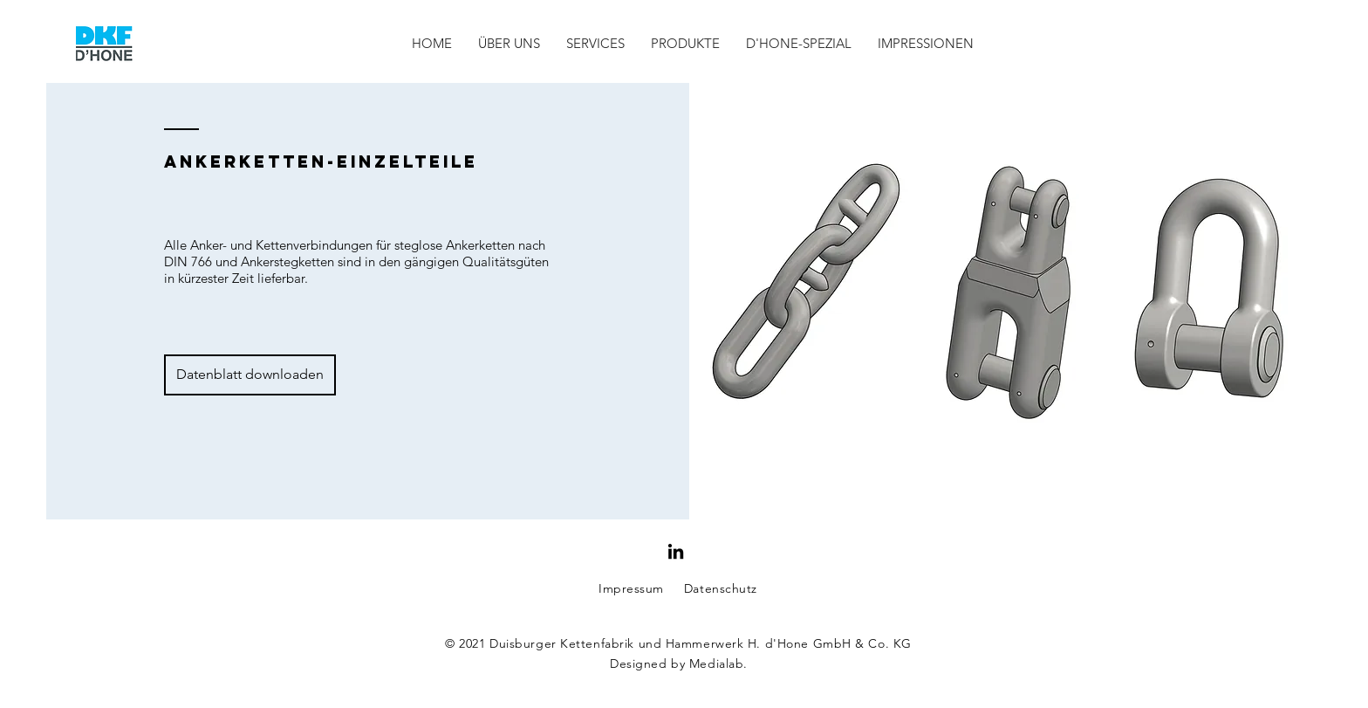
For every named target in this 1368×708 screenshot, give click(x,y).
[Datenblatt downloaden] (250, 374)
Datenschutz (720, 588)
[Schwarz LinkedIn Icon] (676, 551)
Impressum (631, 588)
